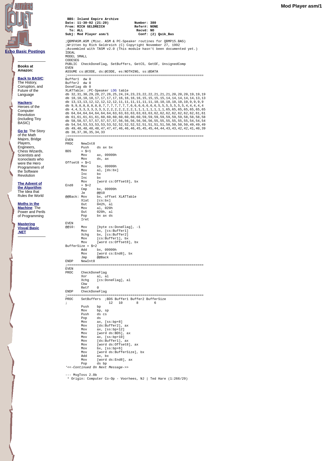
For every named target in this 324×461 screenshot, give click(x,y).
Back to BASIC (30, 78)
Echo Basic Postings (25, 51)
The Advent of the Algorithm (30, 185)
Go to (22, 131)
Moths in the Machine (28, 206)
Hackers (25, 103)
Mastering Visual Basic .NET (28, 228)
